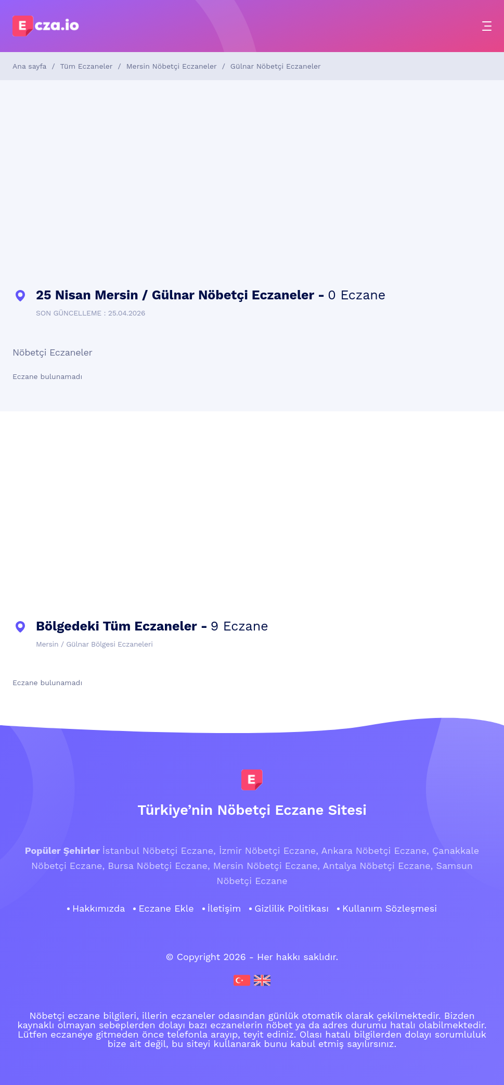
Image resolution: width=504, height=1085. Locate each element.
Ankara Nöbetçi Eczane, (375, 850)
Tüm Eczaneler (86, 66)
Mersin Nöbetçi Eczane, (266, 865)
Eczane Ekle (165, 908)
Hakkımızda (98, 908)
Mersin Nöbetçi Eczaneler (171, 66)
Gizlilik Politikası (291, 908)
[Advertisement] (252, 184)
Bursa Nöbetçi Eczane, (159, 865)
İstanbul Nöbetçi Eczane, (159, 850)
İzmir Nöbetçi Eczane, (268, 850)
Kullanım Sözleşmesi (389, 908)
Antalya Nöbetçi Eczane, (378, 865)
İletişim (224, 908)
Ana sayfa (29, 66)
